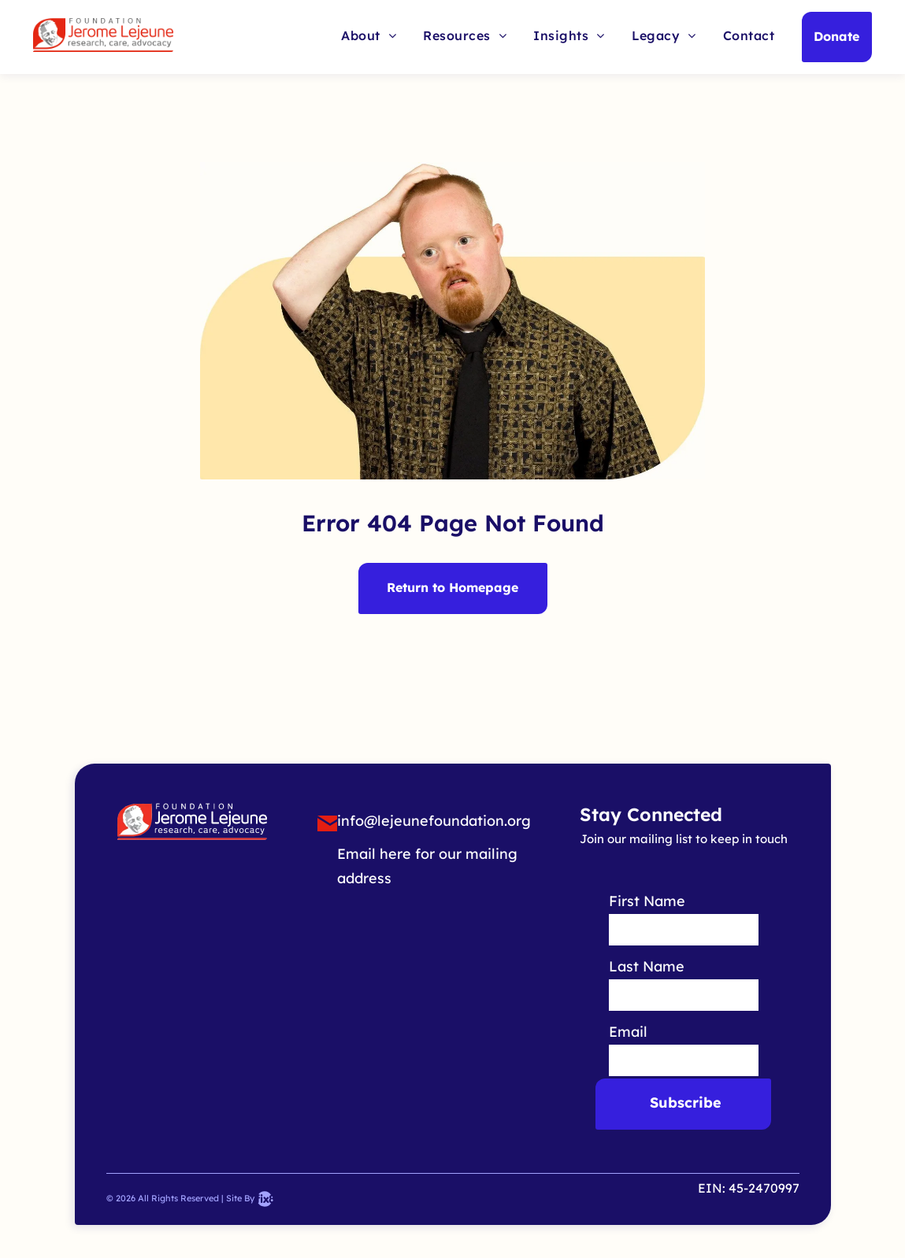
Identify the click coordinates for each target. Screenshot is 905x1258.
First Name (647, 901)
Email (628, 1032)
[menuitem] (369, 34)
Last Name (646, 966)
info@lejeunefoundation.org (434, 821)
